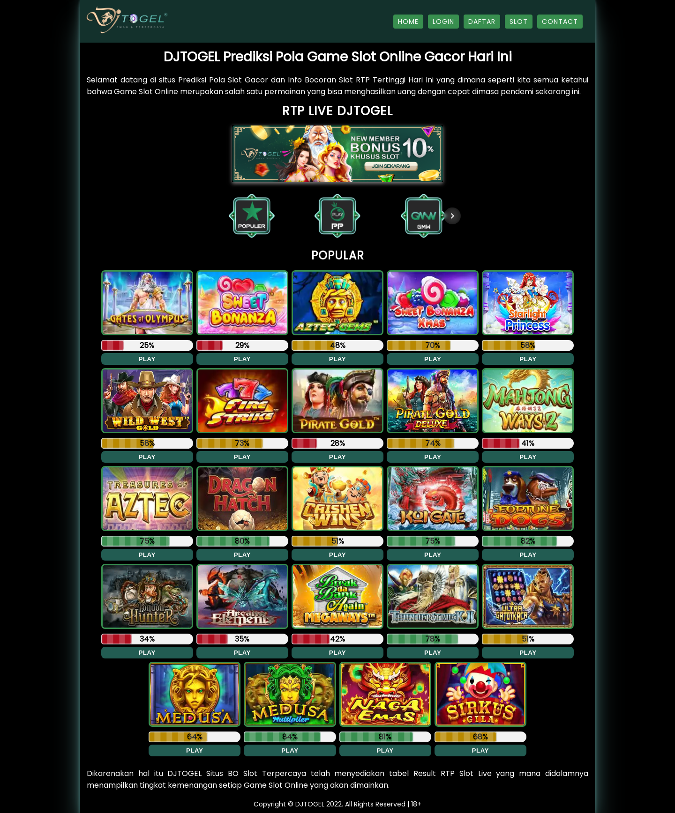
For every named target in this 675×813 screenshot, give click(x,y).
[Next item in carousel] (452, 215)
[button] (251, 215)
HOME (408, 21)
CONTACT (560, 21)
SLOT (519, 21)
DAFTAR (481, 21)
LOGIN (443, 21)
